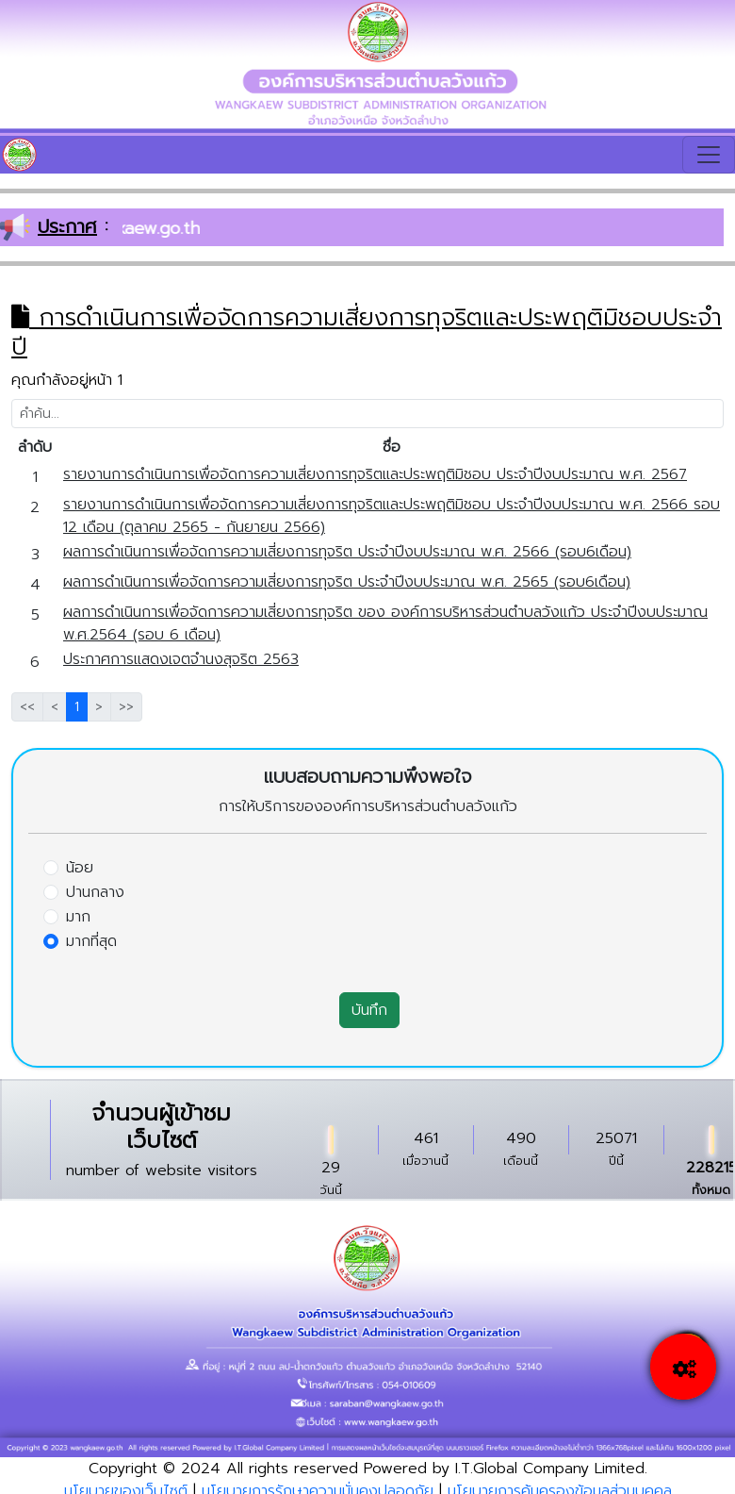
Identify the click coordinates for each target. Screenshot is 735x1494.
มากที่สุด (91, 941)
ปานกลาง (95, 892)
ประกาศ (67, 226)
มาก (78, 916)
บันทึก (369, 1010)
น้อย (79, 867)
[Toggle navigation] (708, 155)
